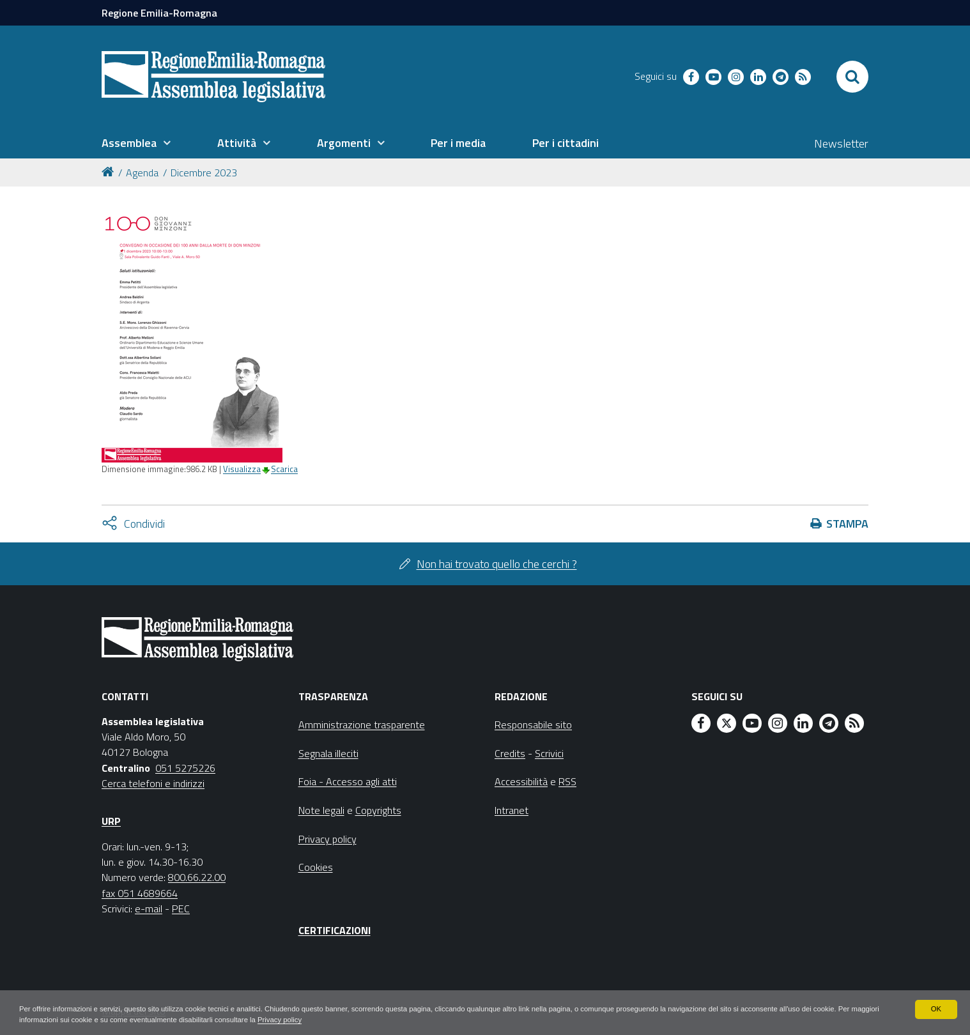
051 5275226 (185, 768)
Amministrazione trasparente (361, 724)
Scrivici (549, 753)
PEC (181, 908)
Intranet (511, 810)
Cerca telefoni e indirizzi (153, 783)
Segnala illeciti (328, 753)
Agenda (142, 172)
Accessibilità (521, 781)
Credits (510, 753)
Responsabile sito (533, 724)
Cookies (315, 867)
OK (935, 1008)
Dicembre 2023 (204, 172)
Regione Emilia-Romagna (159, 12)
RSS (567, 781)
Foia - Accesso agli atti (347, 781)
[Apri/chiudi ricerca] (852, 77)
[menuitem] (136, 143)
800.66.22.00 (197, 877)
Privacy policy (367, 1019)
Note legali (321, 810)
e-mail (148, 908)
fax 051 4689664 (140, 893)
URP (111, 821)
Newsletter (841, 143)
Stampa (847, 523)
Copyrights (378, 810)
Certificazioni (334, 930)
